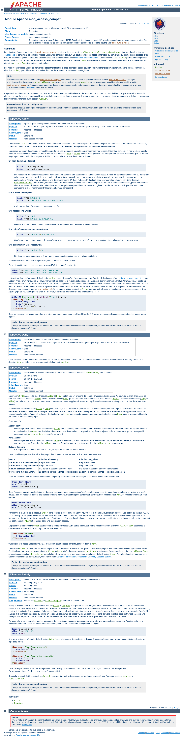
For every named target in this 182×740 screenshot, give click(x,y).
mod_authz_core (162, 74)
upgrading (31, 88)
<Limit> (43, 99)
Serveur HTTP (18, 13)
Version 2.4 (45, 13)
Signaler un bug (161, 59)
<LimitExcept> (53, 601)
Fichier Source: (12, 37)
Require (85, 82)
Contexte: (13, 130)
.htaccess (9, 55)
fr (144, 23)
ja (148, 23)
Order (84, 60)
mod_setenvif (45, 289)
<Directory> (89, 52)
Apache (7, 13)
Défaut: (12, 379)
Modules (141, 5)
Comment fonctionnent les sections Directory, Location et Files (83, 557)
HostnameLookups (23, 183)
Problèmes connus (162, 56)
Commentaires (161, 77)
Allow (115, 58)
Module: (13, 139)
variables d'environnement (87, 58)
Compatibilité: (11, 40)
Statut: (8, 31)
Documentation (33, 13)
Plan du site (175, 5)
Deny (123, 58)
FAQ (158, 5)
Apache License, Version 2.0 (27, 735)
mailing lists (27, 724)
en (139, 23)
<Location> (114, 52)
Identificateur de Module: (16, 34)
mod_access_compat (47, 52)
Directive (15, 118)
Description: (10, 28)
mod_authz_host (120, 43)
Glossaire (165, 5)
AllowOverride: (16, 133)
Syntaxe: (13, 127)
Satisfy (16, 70)
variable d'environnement (129, 278)
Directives (150, 5)
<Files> (101, 52)
